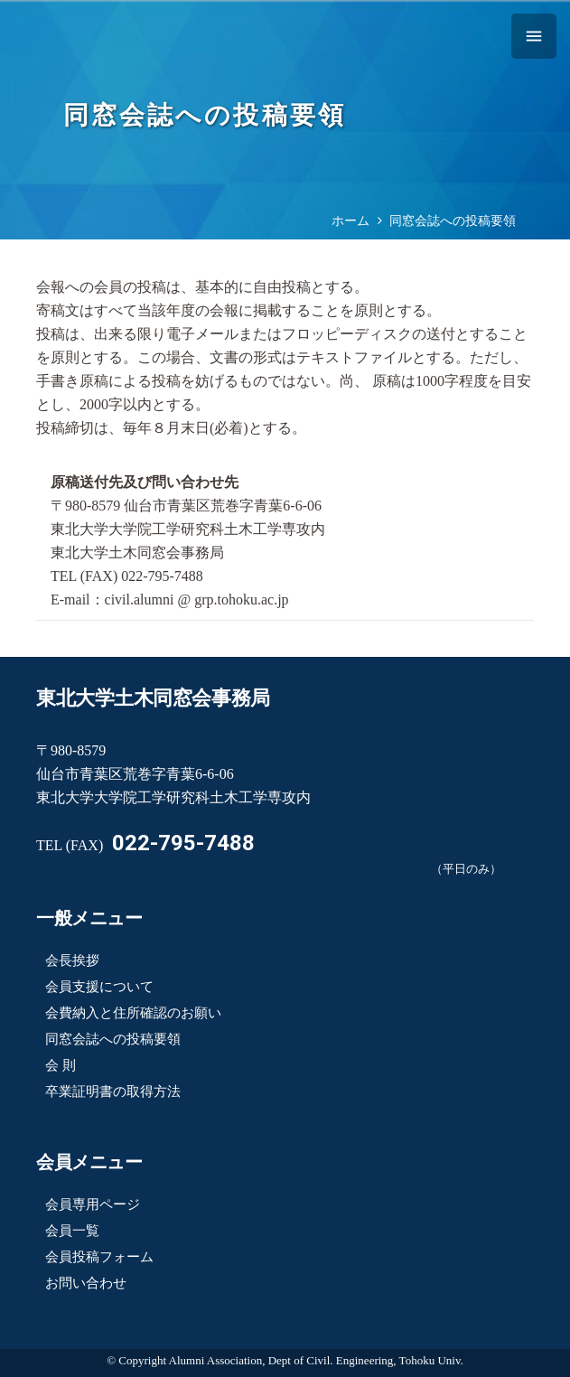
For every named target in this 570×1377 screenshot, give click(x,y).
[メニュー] (533, 36)
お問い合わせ (85, 1283)
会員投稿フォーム (99, 1257)
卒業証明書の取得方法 (113, 1091)
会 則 (60, 1065)
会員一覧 (72, 1230)
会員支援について (99, 986)
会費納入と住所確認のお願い (133, 1013)
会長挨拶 (72, 960)
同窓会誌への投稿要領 (113, 1039)
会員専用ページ (92, 1204)
